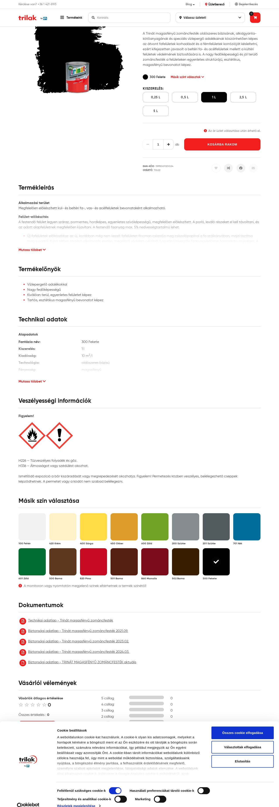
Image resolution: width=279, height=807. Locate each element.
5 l (155, 111)
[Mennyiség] (158, 144)
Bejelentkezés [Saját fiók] (246, 4)
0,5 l (185, 97)
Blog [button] (189, 4)
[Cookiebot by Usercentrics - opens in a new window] (28, 798)
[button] (71, 17)
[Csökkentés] (148, 144)
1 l (214, 97)
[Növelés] (168, 144)
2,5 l (243, 97)
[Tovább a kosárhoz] (255, 17)
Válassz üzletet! (210, 17)
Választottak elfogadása (242, 740)
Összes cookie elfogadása (242, 725)
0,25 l (155, 97)
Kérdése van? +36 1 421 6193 (37, 4)
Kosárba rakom (222, 144)
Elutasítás (242, 754)
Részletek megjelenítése (76, 798)
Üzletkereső (215, 4)
